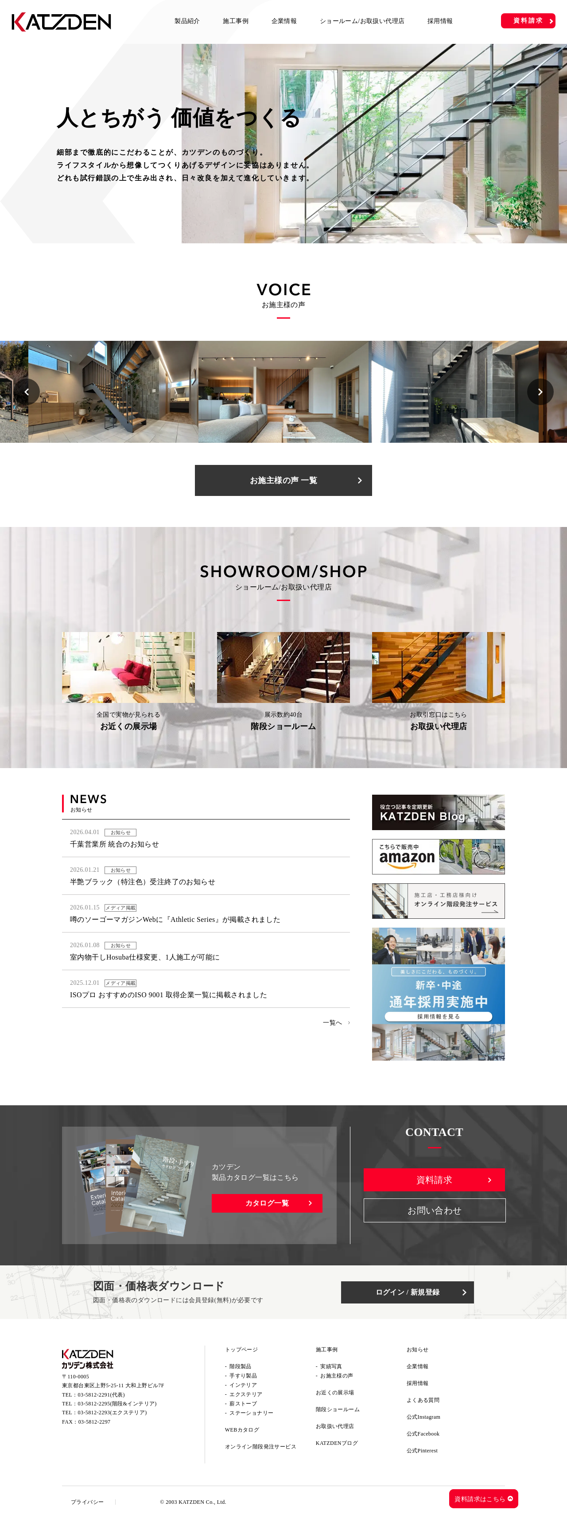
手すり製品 (243, 1376)
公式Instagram (423, 1417)
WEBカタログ (242, 1430)
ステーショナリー (251, 1413)
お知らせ (418, 1349)
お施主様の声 (336, 1376)
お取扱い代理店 (335, 1426)
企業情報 (284, 21)
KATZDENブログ (337, 1443)
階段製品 (240, 1366)
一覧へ (332, 1022)
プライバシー (87, 1502)
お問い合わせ (435, 1210)
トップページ (241, 1349)
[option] (113, 392)
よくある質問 (423, 1400)
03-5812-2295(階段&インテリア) (117, 1404)
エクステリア (245, 1394)
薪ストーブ (243, 1404)
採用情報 (440, 21)
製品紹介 (187, 21)
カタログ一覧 (267, 1203)
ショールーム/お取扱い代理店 (362, 21)
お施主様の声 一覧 (283, 480)
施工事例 (236, 21)
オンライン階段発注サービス (260, 1447)
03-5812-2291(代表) (101, 1395)
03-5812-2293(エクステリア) (112, 1412)
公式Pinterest (422, 1451)
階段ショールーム (338, 1409)
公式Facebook (423, 1434)
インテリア (243, 1385)
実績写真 (331, 1366)
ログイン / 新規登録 (408, 1292)
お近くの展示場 (335, 1392)
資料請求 (528, 20)
